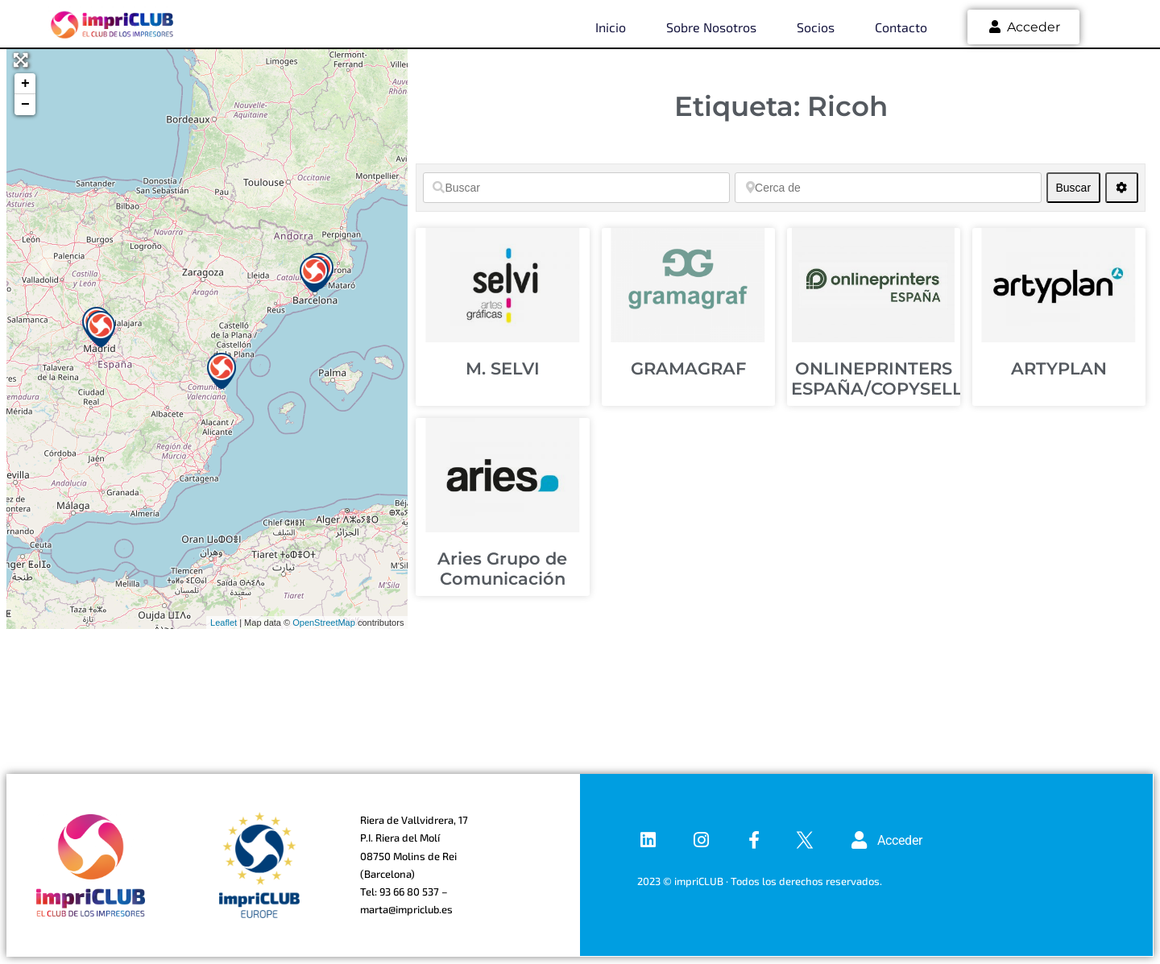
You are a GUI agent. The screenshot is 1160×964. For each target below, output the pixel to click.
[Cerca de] (888, 187)
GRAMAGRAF (688, 368)
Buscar (1077, 187)
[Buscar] (576, 187)
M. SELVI (503, 368)
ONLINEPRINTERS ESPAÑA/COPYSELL (877, 378)
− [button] (25, 104)
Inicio (610, 27)
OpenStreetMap (323, 622)
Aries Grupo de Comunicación (502, 568)
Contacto (901, 27)
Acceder (1023, 27)
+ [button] (25, 83)
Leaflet (223, 622)
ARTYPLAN (1059, 368)
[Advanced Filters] (1121, 187)
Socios (816, 27)
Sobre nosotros (711, 27)
